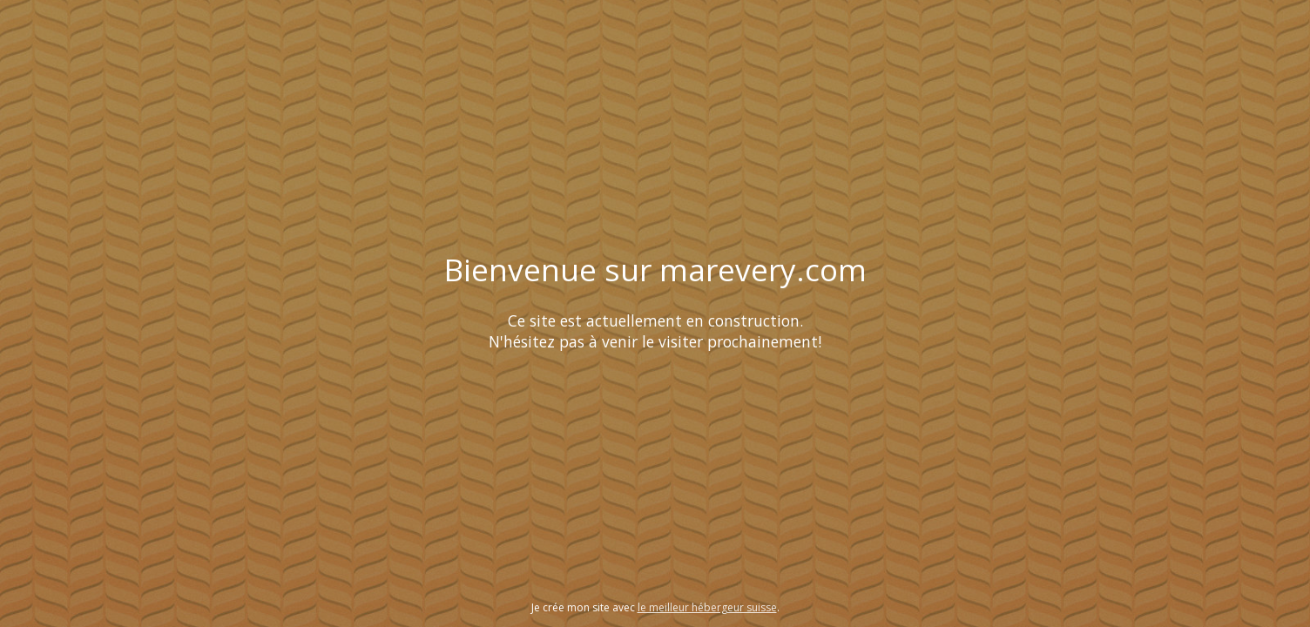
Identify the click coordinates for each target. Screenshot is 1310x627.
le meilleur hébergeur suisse (707, 607)
